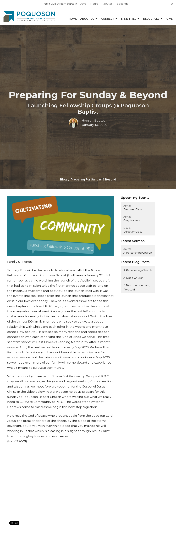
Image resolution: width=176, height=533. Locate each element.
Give (169, 18)
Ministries (130, 19)
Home (73, 18)
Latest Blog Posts (135, 262)
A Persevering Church (137, 270)
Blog (63, 179)
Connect (109, 19)
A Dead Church (133, 277)
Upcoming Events (135, 198)
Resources (153, 19)
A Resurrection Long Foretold (136, 287)
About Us (89, 19)
